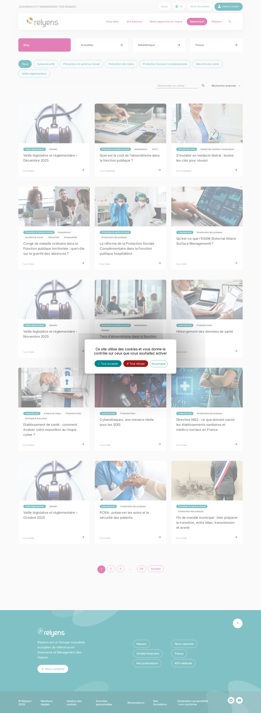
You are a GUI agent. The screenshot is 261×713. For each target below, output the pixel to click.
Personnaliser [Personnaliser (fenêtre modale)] (159, 363)
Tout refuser (136, 363)
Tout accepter (108, 363)
